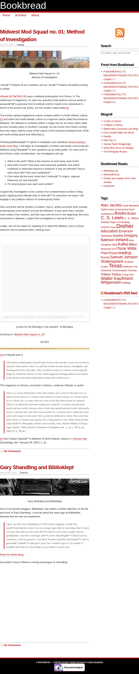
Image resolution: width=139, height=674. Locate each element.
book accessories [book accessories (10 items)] (118, 209)
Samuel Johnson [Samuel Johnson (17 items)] (124, 257)
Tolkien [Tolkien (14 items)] (106, 274)
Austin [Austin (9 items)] (125, 205)
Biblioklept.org (110, 170)
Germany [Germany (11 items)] (106, 235)
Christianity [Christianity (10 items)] (123, 222)
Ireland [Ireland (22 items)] (121, 239)
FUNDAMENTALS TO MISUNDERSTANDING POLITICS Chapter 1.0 (120, 87)
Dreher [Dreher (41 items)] (124, 226)
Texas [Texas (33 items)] (115, 266)
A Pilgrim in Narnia (112, 125)
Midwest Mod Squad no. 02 (29, 334)
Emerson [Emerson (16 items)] (126, 231)
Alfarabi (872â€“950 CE (13, 96)
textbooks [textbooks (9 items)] (128, 266)
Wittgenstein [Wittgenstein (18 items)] (111, 282)
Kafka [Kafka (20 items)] (123, 244)
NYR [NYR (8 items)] (114, 249)
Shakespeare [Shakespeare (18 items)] (112, 261)
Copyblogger (60, 662)
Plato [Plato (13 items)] (104, 253)
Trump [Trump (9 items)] (125, 274)
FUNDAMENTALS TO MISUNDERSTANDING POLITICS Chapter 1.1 (120, 75)
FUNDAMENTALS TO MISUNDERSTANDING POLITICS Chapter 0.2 (120, 98)
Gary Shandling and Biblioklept (37, 467)
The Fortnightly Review (115, 151)
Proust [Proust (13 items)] (112, 253)
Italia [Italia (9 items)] (131, 240)
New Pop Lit (109, 140)
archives (21, 15)
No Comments (12, 451)
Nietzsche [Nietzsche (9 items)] (106, 249)
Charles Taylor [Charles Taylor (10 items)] (109, 222)
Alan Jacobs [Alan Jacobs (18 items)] (111, 205)
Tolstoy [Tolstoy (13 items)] (116, 274)
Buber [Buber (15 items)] (131, 213)
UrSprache (108, 186)
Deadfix (107, 136)
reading (20, 45)
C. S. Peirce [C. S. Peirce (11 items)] (131, 218)
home (6, 15)
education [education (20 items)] (109, 231)
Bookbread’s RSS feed (120, 293)
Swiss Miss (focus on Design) (118, 148)
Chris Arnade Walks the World (118, 132)
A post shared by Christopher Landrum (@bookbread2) (34, 316)
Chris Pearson (95, 662)
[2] (1, 119)
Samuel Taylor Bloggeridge (117, 144)
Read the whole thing (11, 554)
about (35, 15)
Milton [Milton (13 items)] (133, 244)
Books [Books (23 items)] (121, 213)
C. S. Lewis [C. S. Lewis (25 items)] (112, 217)
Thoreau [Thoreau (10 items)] (132, 270)
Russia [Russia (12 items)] (105, 257)
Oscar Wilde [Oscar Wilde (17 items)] (126, 248)
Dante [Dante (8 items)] (113, 227)
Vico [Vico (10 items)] (131, 274)
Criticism (24, 473)
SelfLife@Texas (111, 174)
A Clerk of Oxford (112, 121)
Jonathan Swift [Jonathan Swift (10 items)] (109, 244)
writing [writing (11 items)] (126, 282)
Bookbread (23, 5)
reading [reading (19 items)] (124, 253)
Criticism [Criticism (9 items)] (105, 227)
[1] (67, 107)
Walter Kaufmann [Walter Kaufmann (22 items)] (117, 278)
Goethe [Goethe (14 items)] (118, 236)
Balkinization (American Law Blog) (120, 129)
